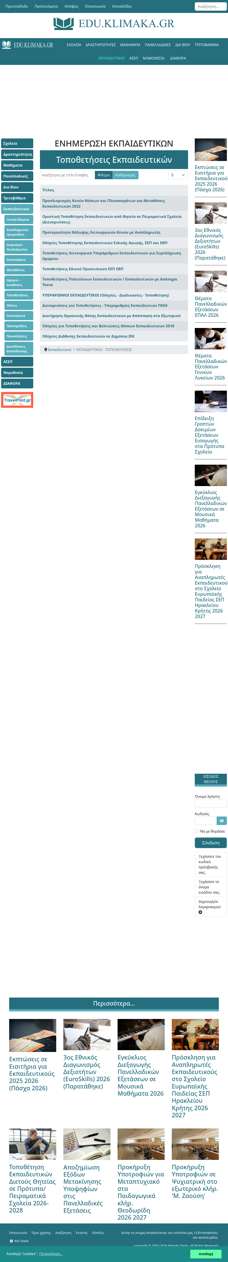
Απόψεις (71, 6)
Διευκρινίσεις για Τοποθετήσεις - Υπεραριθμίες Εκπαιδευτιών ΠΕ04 (104, 305)
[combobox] (211, 6)
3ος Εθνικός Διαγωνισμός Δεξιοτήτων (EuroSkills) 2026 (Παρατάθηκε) (210, 244)
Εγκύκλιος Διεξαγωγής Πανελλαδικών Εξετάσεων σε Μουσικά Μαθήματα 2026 (211, 509)
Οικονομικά (16, 315)
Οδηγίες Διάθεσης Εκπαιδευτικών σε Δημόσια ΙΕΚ (88, 336)
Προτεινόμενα (46, 6)
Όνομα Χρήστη (207, 796)
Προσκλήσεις (17, 336)
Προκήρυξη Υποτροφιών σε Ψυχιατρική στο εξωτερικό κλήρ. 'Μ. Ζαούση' (195, 1181)
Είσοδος (98, 1233)
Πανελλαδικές (158, 44)
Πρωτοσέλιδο (17, 6)
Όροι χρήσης (41, 1233)
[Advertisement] (114, 96)
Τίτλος (48, 189)
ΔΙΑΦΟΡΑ (178, 58)
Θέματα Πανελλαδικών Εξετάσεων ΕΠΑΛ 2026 (211, 306)
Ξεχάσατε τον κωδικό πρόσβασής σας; (210, 864)
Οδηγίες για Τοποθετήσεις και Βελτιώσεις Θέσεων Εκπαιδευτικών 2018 (108, 325)
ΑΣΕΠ (133, 58)
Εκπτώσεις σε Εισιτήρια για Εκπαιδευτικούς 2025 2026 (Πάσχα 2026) (31, 1073)
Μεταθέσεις (16, 270)
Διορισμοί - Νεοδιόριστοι (17, 247)
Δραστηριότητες (101, 44)
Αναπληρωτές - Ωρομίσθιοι (18, 232)
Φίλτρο (104, 175)
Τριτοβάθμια (207, 44)
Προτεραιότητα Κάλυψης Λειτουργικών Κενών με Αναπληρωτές (101, 232)
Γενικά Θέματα (18, 219)
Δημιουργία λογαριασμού (210, 906)
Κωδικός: (202, 813)
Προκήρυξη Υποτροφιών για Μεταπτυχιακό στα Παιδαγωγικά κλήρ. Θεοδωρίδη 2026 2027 (141, 1192)
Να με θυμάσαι (212, 831)
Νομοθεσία (153, 58)
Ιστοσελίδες (122, 6)
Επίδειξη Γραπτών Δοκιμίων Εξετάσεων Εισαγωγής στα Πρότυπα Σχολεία (209, 435)
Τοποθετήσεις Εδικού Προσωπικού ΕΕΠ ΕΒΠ (83, 268)
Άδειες (12, 305)
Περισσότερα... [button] (51, 1254)
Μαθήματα (130, 44)
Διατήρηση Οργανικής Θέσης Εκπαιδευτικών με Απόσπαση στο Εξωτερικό (111, 315)
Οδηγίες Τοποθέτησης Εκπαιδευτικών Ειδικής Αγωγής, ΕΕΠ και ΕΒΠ (105, 242)
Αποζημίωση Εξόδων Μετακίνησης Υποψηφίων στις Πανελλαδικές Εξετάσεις (83, 1189)
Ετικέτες (82, 1233)
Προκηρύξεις (17, 326)
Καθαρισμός (125, 175)
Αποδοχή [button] (206, 1254)
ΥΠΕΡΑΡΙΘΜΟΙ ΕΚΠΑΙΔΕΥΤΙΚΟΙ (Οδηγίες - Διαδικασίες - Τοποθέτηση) (105, 295)
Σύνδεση (211, 843)
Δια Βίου (182, 44)
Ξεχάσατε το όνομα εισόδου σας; (209, 887)
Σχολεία (74, 44)
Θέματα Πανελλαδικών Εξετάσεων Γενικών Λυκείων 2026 (211, 367)
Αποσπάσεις (16, 260)
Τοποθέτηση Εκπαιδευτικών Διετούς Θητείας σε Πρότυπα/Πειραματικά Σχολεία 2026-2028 (32, 1188)
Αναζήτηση (63, 1233)
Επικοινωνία (95, 6)
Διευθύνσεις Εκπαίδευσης (17, 348)
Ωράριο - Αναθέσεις (14, 282)
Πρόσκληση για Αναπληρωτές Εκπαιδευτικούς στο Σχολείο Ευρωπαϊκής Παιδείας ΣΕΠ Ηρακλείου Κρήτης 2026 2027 (194, 1086)
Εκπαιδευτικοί (111, 58)
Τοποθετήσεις (17, 295)
